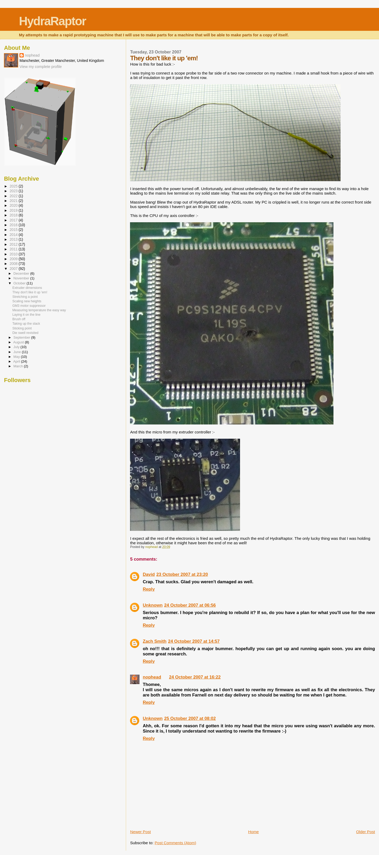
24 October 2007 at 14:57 (194, 641)
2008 (13, 264)
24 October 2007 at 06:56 (190, 605)
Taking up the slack (26, 323)
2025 (13, 186)
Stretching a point (25, 297)
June (17, 352)
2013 (13, 239)
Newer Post (140, 831)
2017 (13, 220)
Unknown (152, 605)
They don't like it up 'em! (29, 292)
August (19, 342)
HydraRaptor (52, 21)
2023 (13, 191)
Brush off (18, 319)
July (17, 347)
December (21, 273)
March (18, 366)
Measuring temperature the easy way (39, 310)
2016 (13, 225)
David (149, 574)
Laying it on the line (26, 315)
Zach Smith (154, 641)
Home (253, 831)
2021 (13, 201)
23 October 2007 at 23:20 (182, 574)
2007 (13, 269)
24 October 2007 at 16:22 (195, 677)
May (17, 357)
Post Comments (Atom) (175, 843)
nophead (152, 677)
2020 (13, 205)
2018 (13, 215)
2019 (13, 210)
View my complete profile (40, 67)
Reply (149, 589)
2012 (13, 244)
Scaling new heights (26, 301)
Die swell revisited (25, 333)
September (22, 337)
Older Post (365, 831)
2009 (13, 259)
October (20, 283)
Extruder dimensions (27, 288)
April (17, 361)
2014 (13, 235)
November (21, 278)
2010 (13, 254)
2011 (13, 249)
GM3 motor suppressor (29, 306)
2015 (13, 230)
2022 (13, 196)
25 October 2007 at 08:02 (190, 718)
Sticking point (22, 328)
